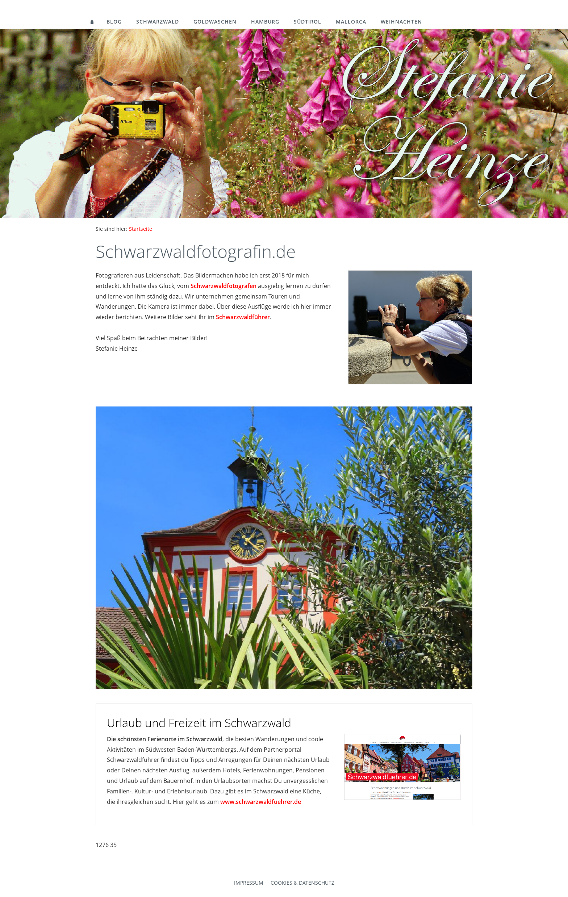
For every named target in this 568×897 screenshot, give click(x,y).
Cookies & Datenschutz (302, 882)
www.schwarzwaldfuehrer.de (260, 802)
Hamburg (265, 21)
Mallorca (351, 21)
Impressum (248, 882)
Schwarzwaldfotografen (223, 286)
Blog (114, 21)
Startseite (140, 228)
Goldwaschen (215, 21)
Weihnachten (401, 21)
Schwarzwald (157, 21)
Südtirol (307, 21)
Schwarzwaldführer (243, 317)
